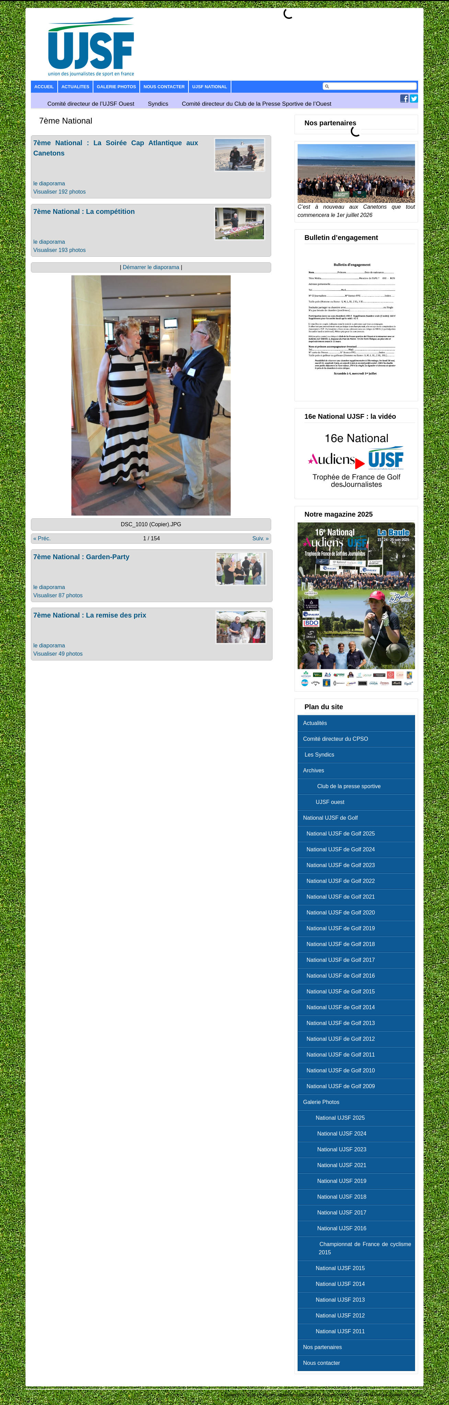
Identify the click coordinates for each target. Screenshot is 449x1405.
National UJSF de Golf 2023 (341, 865)
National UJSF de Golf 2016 (341, 976)
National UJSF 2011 (336, 1331)
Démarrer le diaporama (151, 267)
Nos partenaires (322, 1347)
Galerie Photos (116, 86)
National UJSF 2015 (336, 1268)
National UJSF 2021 (336, 1165)
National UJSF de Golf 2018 (341, 944)
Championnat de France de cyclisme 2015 (359, 1248)
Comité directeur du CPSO (335, 739)
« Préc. (42, 538)
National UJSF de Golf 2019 (341, 928)
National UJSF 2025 (336, 1118)
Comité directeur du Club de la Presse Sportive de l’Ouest (257, 104)
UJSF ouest (325, 802)
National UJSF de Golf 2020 (341, 912)
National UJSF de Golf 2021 (341, 897)
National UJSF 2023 (336, 1149)
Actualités (315, 723)
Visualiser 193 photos (59, 250)
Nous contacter (164, 86)
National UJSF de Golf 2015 (341, 991)
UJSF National (209, 86)
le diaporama (49, 183)
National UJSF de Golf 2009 (341, 1086)
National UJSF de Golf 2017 (341, 960)
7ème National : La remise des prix (89, 615)
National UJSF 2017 (336, 1213)
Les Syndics (318, 755)
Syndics (158, 104)
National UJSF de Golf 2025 (341, 834)
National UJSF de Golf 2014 (341, 1007)
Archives (313, 770)
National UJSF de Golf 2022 (341, 881)
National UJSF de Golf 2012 (341, 1039)
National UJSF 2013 (336, 1300)
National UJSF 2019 (336, 1181)
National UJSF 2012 (336, 1315)
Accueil (44, 86)
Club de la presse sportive (344, 786)
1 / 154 (151, 538)
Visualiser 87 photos (58, 595)
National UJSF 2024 (336, 1134)
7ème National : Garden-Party (81, 557)
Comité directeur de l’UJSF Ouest (90, 104)
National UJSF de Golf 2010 (341, 1070)
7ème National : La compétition (84, 211)
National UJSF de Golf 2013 (341, 1023)
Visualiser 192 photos (59, 192)
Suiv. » (260, 538)
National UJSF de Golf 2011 (341, 1055)
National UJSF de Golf (330, 818)
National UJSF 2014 (336, 1284)
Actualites (75, 86)
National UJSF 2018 (336, 1197)
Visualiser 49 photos (58, 654)
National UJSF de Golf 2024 (341, 849)
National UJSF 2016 (336, 1228)
